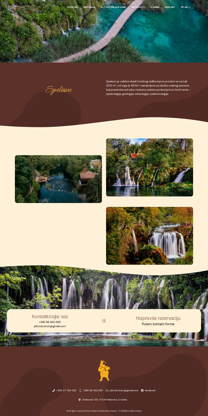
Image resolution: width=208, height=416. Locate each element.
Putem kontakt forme (158, 324)
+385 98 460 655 (50, 322)
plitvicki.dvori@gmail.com (50, 326)
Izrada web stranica (108, 411)
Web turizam (136, 411)
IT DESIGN (123, 411)
